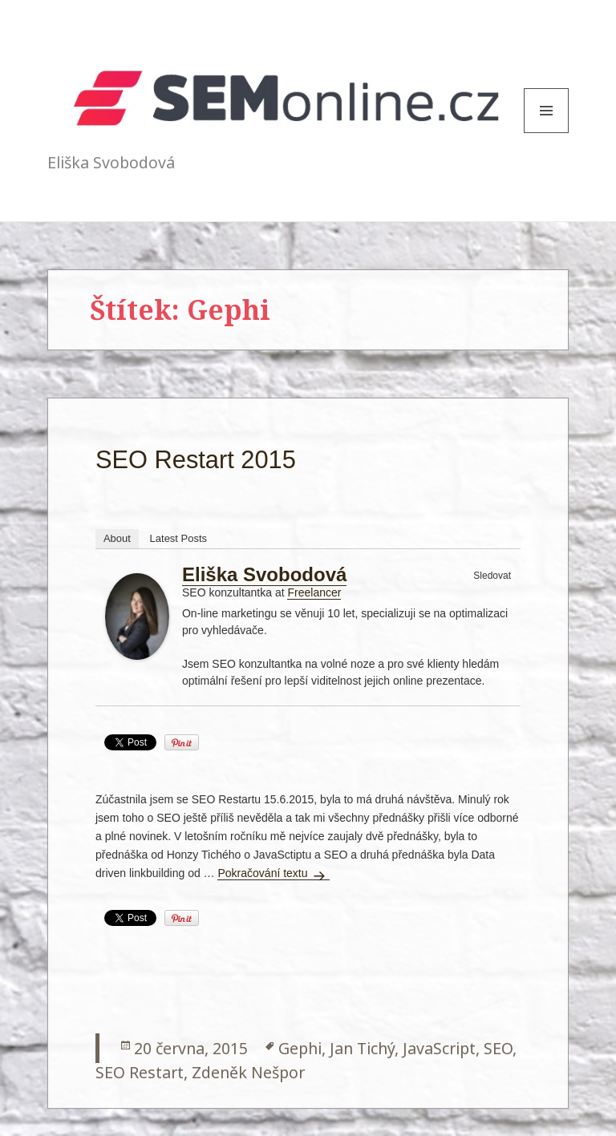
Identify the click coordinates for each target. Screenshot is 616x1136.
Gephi (300, 1048)
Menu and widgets (547, 132)
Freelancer (314, 592)
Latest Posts (179, 538)
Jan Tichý (362, 1048)
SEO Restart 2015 (195, 460)
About (117, 538)
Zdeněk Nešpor (248, 1072)
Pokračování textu (273, 873)
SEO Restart (139, 1072)
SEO (498, 1048)
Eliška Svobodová (264, 574)
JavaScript (439, 1048)
